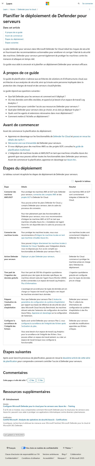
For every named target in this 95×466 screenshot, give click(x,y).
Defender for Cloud (61, 136)
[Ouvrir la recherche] (78, 3)
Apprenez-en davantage (41, 313)
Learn (5, 9)
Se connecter (87, 3)
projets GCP (26, 197)
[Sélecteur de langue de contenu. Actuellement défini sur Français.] (11, 448)
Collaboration (75, 454)
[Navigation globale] (2, 3)
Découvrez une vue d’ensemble (22, 143)
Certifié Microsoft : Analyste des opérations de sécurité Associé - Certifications (35, 420)
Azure (12, 9)
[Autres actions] (89, 9)
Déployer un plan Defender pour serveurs (37, 256)
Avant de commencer (13, 35)
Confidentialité (11, 458)
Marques (61, 458)
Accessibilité (48, 458)
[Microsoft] (47, 3)
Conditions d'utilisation (31, 458)
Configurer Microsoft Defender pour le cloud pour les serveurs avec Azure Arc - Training (39, 406)
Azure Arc (71, 159)
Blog (63, 454)
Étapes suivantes (11, 42)
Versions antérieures (51, 454)
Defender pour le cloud (27, 9)
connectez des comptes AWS (44, 194)
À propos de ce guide (13, 32)
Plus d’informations (29, 283)
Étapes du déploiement (14, 39)
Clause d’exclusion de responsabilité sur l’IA (22, 454)
